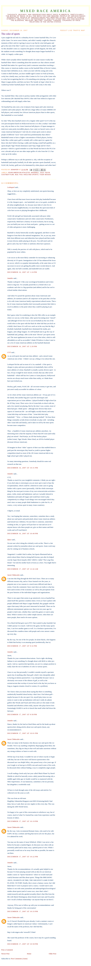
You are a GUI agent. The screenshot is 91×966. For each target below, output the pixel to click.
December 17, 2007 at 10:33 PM (22, 911)
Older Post (52, 954)
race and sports (31, 174)
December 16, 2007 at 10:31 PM (22, 468)
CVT (9, 352)
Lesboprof (10, 187)
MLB (16, 174)
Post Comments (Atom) (19, 959)
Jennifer (10, 278)
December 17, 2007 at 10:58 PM (22, 944)
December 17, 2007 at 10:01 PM (22, 733)
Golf (42, 172)
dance (9, 540)
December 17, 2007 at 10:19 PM (22, 821)
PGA (21, 174)
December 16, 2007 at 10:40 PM (22, 533)
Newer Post (5, 954)
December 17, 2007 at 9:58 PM (22, 714)
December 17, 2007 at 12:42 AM (22, 569)
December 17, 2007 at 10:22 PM (22, 857)
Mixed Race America (45, 11)
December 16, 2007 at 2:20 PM (22, 346)
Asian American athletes (19, 172)
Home (29, 954)
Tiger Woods (45, 174)
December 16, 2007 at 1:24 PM (22, 272)
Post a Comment (7, 950)
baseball (35, 172)
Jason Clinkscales (13, 575)
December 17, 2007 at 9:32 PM (22, 646)
